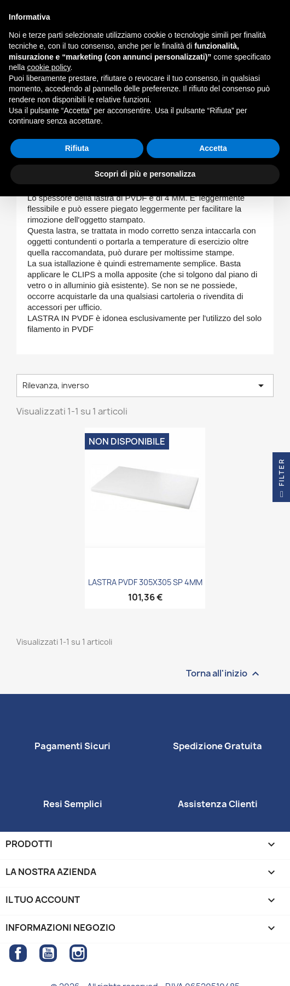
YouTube (48, 953)
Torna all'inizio (224, 673)
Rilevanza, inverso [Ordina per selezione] (145, 385)
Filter (281, 480)
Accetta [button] (213, 148)
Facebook (18, 953)
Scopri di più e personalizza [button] (145, 174)
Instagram (78, 953)
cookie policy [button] (48, 67)
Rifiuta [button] (77, 148)
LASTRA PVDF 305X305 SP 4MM (145, 582)
